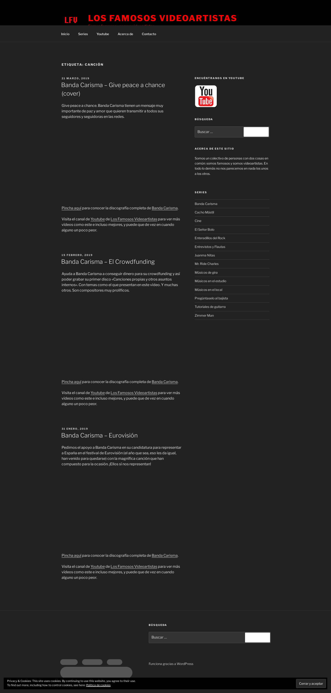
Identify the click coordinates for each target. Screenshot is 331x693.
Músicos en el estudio (210, 281)
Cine (198, 221)
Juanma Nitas (205, 255)
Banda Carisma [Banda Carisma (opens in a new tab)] (165, 555)
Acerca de (125, 34)
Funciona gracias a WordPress (171, 664)
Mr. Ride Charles (207, 264)
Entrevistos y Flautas (210, 247)
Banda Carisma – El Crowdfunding (108, 261)
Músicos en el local (208, 290)
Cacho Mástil (204, 212)
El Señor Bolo (204, 229)
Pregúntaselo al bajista (211, 298)
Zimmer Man (204, 315)
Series (83, 34)
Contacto (149, 34)
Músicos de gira (206, 272)
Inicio (65, 34)
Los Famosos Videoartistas (162, 18)
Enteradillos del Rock (210, 238)
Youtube (103, 34)
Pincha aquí (71, 208)
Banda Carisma (165, 208)
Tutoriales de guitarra (210, 307)
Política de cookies (98, 685)
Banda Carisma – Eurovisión (99, 435)
